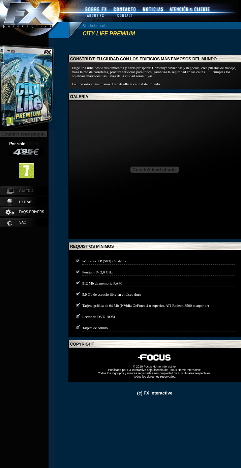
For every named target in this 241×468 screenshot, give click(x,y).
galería (79, 96)
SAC (16, 223)
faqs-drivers (24, 212)
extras (19, 202)
